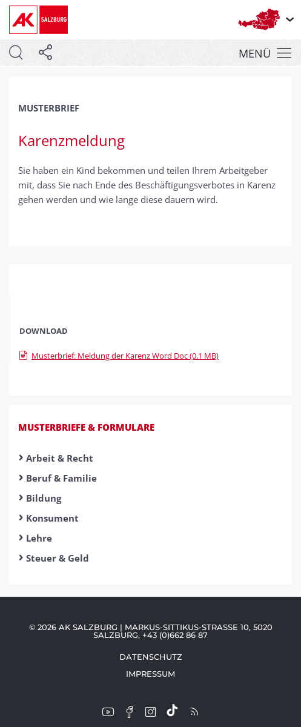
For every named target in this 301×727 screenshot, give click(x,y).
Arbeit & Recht (59, 458)
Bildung (43, 498)
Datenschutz (150, 657)
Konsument (52, 518)
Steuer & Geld (57, 558)
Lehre (39, 538)
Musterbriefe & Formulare (86, 427)
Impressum (150, 674)
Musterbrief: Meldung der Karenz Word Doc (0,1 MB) (119, 355)
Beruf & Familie (61, 478)
